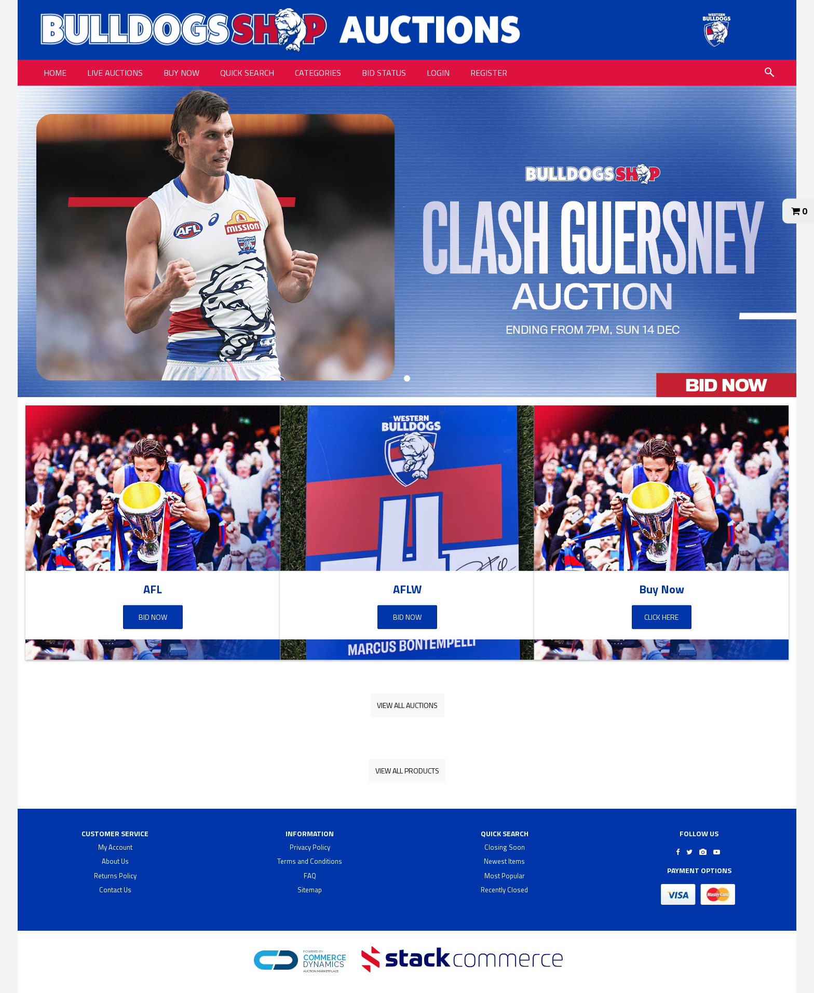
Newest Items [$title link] (504, 861)
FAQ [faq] (310, 875)
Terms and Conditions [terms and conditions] (309, 861)
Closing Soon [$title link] (504, 847)
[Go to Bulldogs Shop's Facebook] (678, 852)
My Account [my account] (115, 847)
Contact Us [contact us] (115, 890)
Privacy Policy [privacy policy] (310, 847)
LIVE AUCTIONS (115, 72)
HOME (55, 72)
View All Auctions (407, 705)
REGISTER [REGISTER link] (488, 72)
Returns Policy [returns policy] (115, 875)
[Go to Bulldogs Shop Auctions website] (717, 30)
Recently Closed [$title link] (504, 890)
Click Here (661, 616)
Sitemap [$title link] (309, 890)
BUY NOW (181, 72)
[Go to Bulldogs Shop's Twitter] (689, 852)
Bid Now (153, 616)
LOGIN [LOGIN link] (438, 72)
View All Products (407, 770)
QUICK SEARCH (247, 72)
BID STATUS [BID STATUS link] (384, 72)
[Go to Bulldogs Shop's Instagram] (703, 852)
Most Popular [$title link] (504, 875)
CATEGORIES (318, 72)
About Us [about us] (115, 861)
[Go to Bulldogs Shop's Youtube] (716, 852)
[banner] (407, 241)
